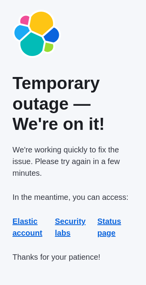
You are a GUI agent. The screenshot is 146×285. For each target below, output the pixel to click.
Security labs (70, 227)
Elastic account (27, 227)
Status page (109, 227)
